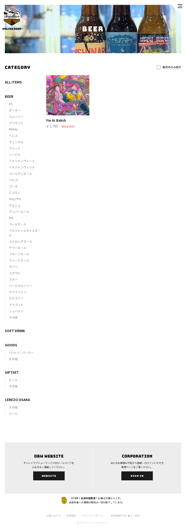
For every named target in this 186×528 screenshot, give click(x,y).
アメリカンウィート (22, 161)
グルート (15, 148)
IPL (11, 104)
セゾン (13, 266)
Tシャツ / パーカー (21, 352)
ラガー (13, 279)
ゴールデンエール (20, 173)
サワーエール (17, 247)
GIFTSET (12, 372)
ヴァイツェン (17, 292)
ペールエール (17, 224)
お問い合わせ (53, 515)
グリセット (16, 123)
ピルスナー (16, 298)
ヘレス (13, 136)
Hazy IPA (15, 199)
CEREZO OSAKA (17, 399)
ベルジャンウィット (22, 167)
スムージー (16, 116)
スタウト (15, 273)
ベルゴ (13, 180)
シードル (15, 154)
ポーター (15, 110)
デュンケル (16, 142)
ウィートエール (19, 260)
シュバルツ (16, 311)
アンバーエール (19, 211)
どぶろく (15, 192)
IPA (11, 218)
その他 (13, 317)
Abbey (13, 129)
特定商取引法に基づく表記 (125, 515)
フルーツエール (19, 254)
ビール (13, 380)
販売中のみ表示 (169, 67)
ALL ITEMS (13, 82)
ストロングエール (20, 241)
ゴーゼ (13, 186)
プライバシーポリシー (93, 515)
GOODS (11, 344)
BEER (9, 96)
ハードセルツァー (20, 285)
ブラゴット (16, 305)
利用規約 (71, 515)
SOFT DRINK (15, 330)
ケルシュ (15, 205)
